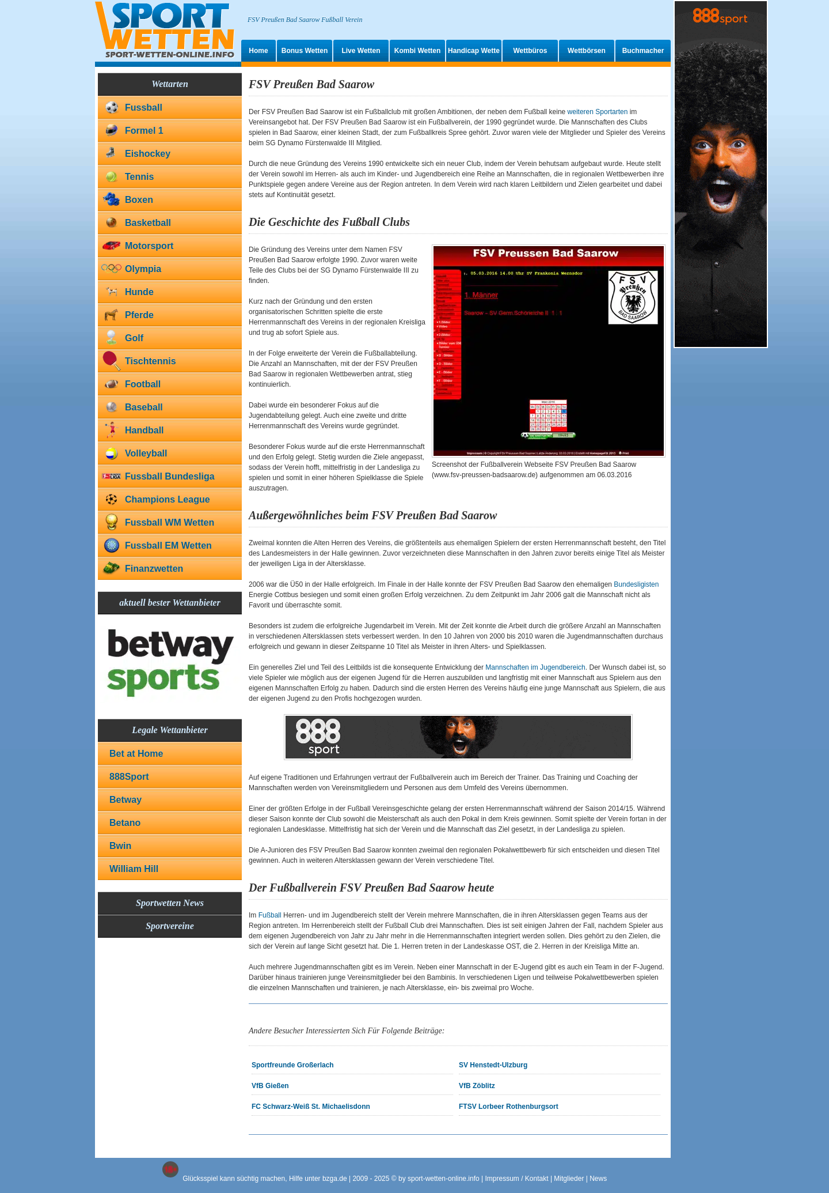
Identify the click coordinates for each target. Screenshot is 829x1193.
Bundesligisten (636, 584)
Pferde (139, 315)
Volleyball (146, 453)
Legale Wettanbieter (169, 730)
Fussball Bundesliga (170, 476)
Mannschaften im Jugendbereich (535, 667)
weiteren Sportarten (598, 112)
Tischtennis (150, 361)
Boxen (139, 200)
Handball (144, 430)
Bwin (120, 846)
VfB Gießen (270, 1086)
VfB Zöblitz (477, 1086)
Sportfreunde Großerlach (293, 1065)
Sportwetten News (170, 903)
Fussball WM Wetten (169, 522)
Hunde (139, 292)
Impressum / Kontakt (517, 1179)
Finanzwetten (154, 568)
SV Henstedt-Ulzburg (493, 1065)
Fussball (143, 107)
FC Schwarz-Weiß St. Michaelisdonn (311, 1107)
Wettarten (169, 84)
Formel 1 (144, 130)
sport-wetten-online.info (444, 1179)
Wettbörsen (587, 51)
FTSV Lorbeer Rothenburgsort (508, 1107)
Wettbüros (530, 51)
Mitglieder (569, 1179)
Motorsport (149, 246)
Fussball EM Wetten (168, 545)
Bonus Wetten (305, 51)
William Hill (133, 869)
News (598, 1179)
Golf (134, 338)
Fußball (270, 915)
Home (258, 51)
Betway (125, 800)
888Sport (129, 777)
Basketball (148, 223)
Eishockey (147, 153)
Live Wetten (360, 51)
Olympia (143, 269)
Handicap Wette (474, 51)
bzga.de (334, 1179)
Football (143, 384)
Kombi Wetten (417, 51)
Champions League (167, 499)
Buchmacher (643, 51)
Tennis (139, 177)
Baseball (144, 407)
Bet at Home (136, 753)
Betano (124, 823)
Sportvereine (170, 926)
